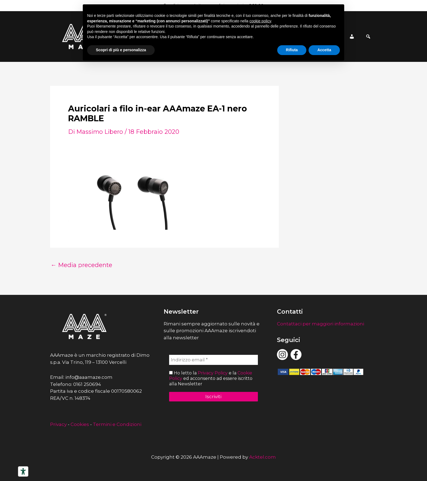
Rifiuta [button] (292, 50)
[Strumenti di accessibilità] (23, 471)
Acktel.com (262, 457)
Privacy (58, 424)
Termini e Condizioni (117, 424)
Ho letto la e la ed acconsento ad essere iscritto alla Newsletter (210, 378)
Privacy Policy (213, 373)
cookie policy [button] (260, 21)
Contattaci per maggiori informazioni (320, 323)
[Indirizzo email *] (213, 360)
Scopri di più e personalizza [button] (121, 50)
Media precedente (83, 265)
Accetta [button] (324, 50)
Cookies (80, 424)
